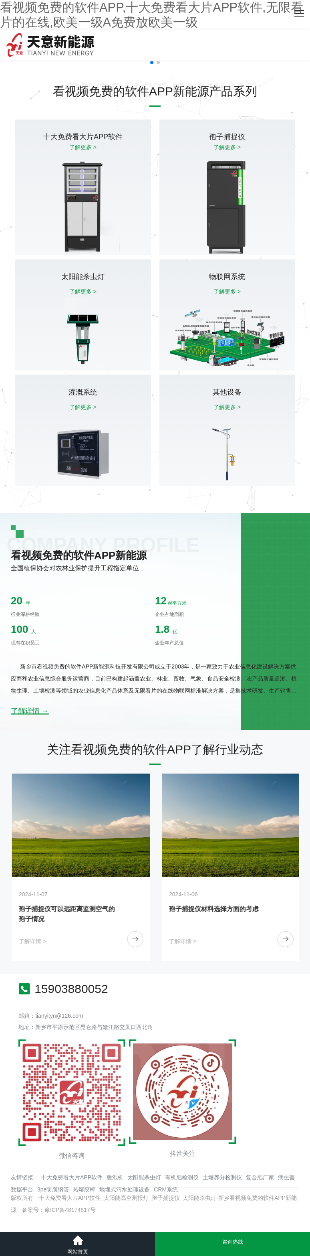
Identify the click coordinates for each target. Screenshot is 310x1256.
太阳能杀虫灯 (144, 1177)
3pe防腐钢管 (53, 1189)
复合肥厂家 (260, 1177)
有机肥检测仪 (182, 1177)
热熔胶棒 (84, 1189)
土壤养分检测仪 (222, 1177)
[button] (151, 62)
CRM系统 (166, 1189)
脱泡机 (115, 1177)
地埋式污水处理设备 (124, 1189)
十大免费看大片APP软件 (72, 1177)
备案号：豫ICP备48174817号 (59, 1210)
